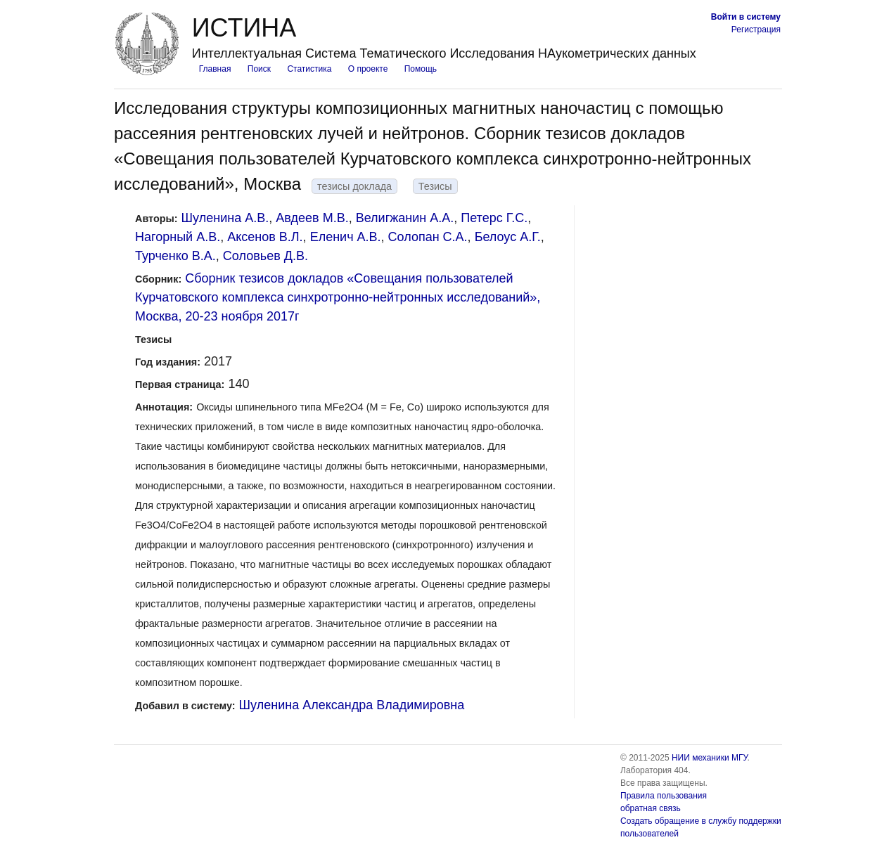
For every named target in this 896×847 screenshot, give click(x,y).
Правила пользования (663, 796)
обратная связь (650, 808)
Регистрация (756, 29)
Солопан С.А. (428, 237)
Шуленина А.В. (225, 218)
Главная (215, 69)
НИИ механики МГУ (710, 758)
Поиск (259, 69)
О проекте (368, 69)
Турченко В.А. (175, 256)
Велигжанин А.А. (405, 218)
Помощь (420, 69)
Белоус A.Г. (508, 237)
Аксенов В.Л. (264, 237)
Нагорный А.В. (177, 237)
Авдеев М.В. (312, 218)
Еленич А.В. (345, 237)
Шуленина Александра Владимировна (352, 705)
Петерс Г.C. (494, 218)
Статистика (309, 69)
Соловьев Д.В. (265, 256)
